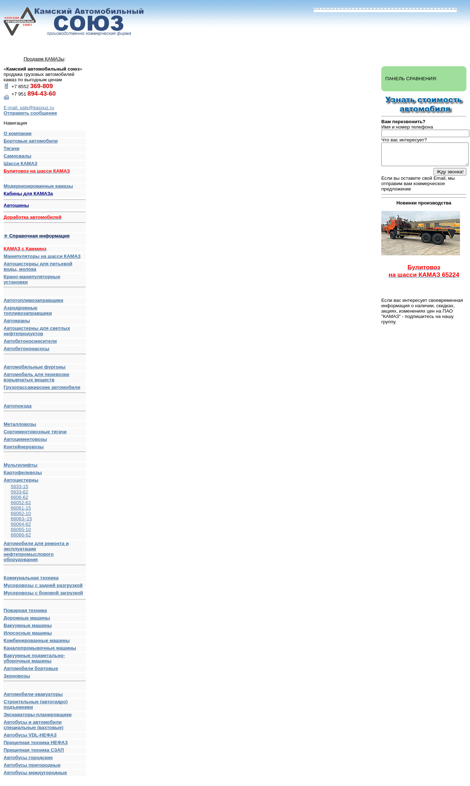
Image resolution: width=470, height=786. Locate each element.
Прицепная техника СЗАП (34, 750)
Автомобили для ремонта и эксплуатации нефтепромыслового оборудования (45, 553)
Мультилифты (21, 465)
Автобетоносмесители (30, 341)
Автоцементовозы (25, 439)
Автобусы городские (28, 757)
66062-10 (21, 513)
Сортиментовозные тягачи (35, 431)
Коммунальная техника (31, 577)
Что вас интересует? (404, 140)
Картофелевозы (23, 472)
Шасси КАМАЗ (20, 163)
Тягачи (11, 148)
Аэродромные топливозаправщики (28, 310)
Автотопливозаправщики (33, 300)
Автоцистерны (21, 480)
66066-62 (21, 534)
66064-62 (21, 524)
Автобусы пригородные (32, 765)
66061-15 (21, 508)
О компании (17, 133)
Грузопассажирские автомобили (45, 389)
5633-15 (19, 486)
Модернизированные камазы (38, 186)
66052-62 (21, 502)
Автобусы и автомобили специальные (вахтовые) (33, 724)
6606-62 (19, 497)
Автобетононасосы (45, 350)
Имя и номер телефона (407, 127)
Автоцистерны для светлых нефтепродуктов (37, 331)
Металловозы (20, 424)
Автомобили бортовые (31, 668)
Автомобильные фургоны (34, 367)
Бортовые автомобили (31, 141)
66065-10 (21, 529)
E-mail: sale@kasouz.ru (29, 107)
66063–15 (21, 518)
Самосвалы (17, 156)
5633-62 (19, 492)
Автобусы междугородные (35, 772)
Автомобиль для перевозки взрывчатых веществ (36, 377)
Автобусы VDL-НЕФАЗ (30, 735)
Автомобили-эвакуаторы (33, 694)
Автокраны (17, 320)
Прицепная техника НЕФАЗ (36, 742)
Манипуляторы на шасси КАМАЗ (42, 256)
